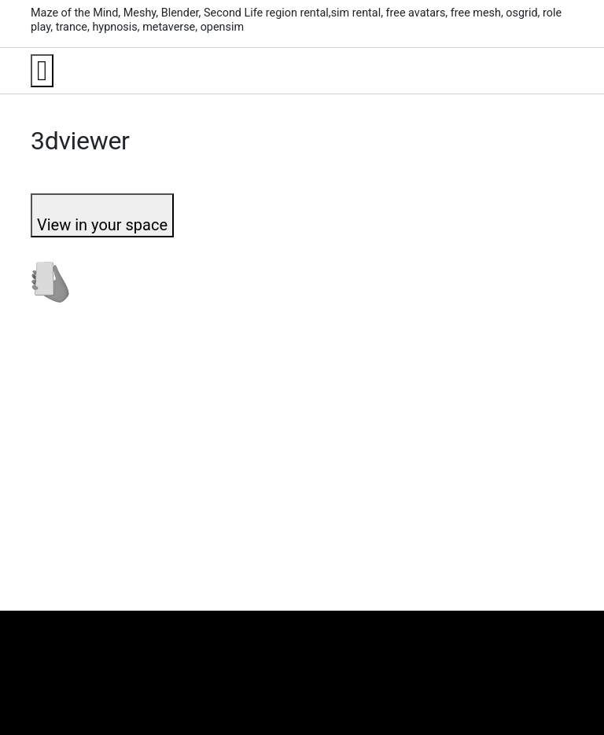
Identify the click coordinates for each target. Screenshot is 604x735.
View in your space (102, 224)
